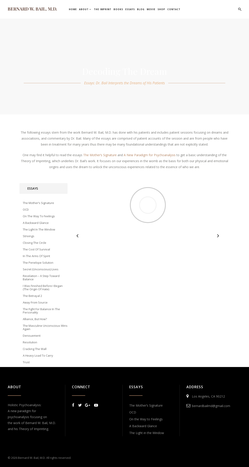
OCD (132, 412)
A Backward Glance (143, 426)
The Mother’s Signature (146, 405)
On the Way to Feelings (146, 419)
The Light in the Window (146, 433)
